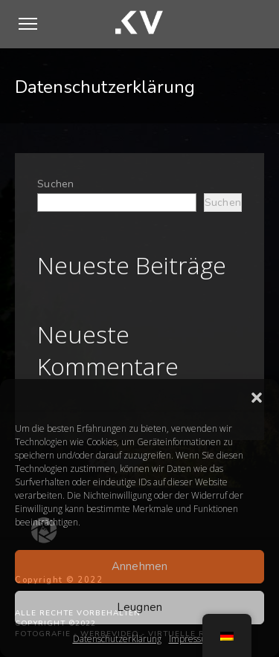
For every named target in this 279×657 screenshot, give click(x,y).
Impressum (191, 638)
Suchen (55, 184)
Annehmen (140, 566)
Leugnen (140, 607)
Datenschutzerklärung (117, 638)
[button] (256, 397)
